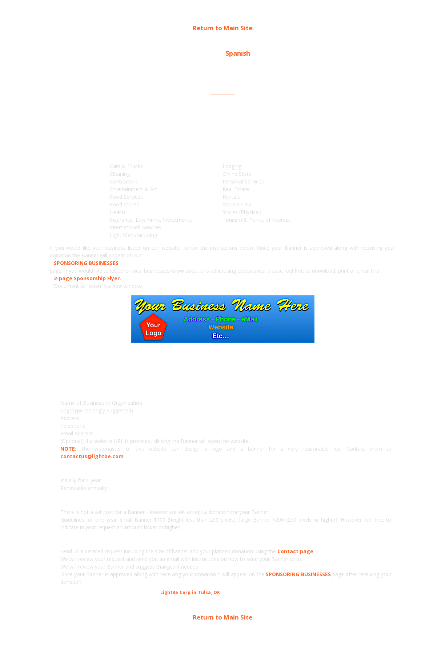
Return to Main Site (222, 28)
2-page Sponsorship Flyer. (87, 278)
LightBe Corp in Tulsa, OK (190, 592)
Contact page (295, 551)
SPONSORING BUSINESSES (86, 263)
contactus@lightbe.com (92, 456)
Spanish (237, 53)
